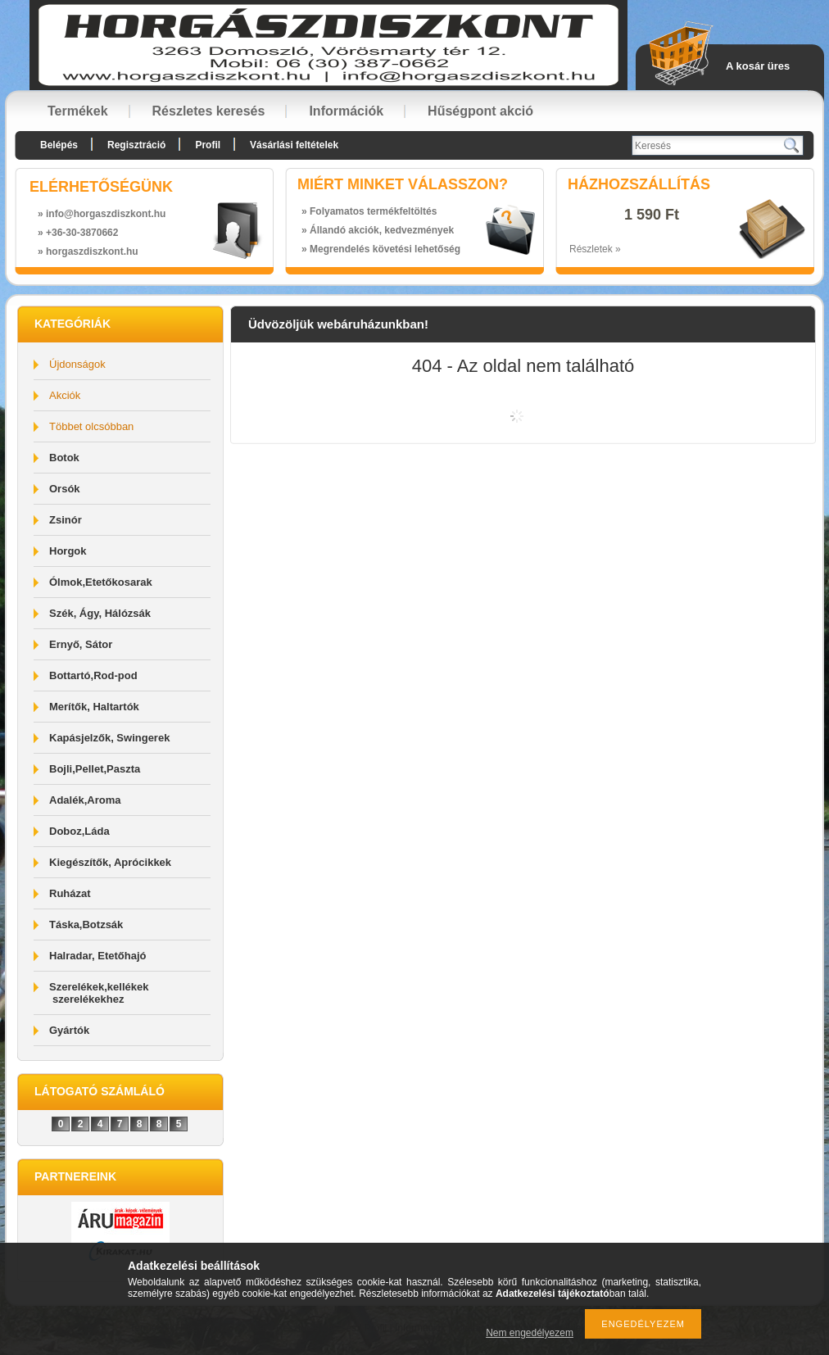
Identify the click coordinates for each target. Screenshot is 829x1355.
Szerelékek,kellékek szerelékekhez (98, 993)
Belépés (59, 145)
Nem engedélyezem (529, 1333)
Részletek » (595, 249)
